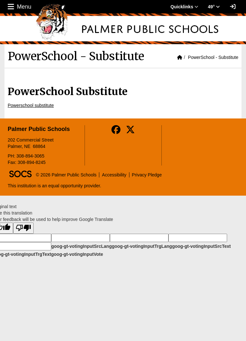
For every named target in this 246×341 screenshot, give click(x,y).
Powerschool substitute (31, 105)
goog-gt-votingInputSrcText (201, 246)
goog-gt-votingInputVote (77, 254)
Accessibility (114, 174)
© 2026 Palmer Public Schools (66, 174)
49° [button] (214, 6)
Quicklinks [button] (184, 6)
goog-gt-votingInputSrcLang (81, 246)
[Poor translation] (23, 228)
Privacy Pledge (147, 174)
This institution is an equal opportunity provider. (54, 185)
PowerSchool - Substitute (213, 57)
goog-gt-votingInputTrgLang (142, 246)
